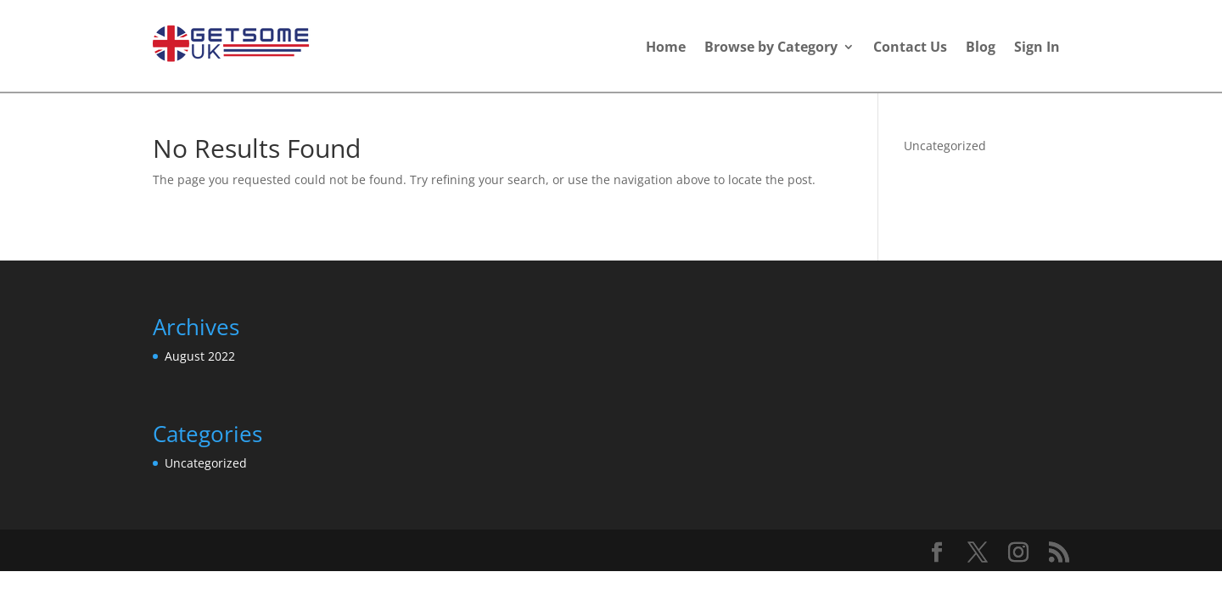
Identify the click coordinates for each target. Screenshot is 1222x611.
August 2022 (200, 356)
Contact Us (910, 48)
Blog (980, 48)
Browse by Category (771, 48)
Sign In (1037, 48)
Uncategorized (945, 145)
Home (666, 48)
